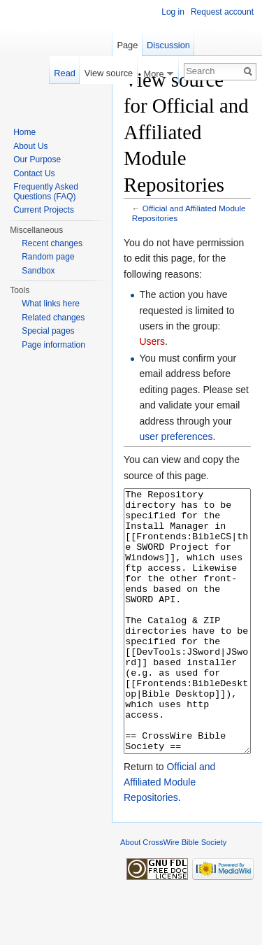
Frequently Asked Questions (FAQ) (45, 191)
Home (24, 132)
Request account (222, 12)
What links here (51, 303)
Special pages (48, 331)
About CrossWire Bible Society (173, 894)
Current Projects (43, 210)
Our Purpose (37, 159)
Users (152, 341)
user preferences (175, 436)
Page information (53, 345)
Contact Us (33, 173)
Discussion (168, 45)
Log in (172, 12)
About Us (30, 146)
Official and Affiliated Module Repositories (169, 834)
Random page (48, 257)
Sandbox (38, 271)
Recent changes (52, 243)
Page (127, 45)
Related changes (53, 317)
